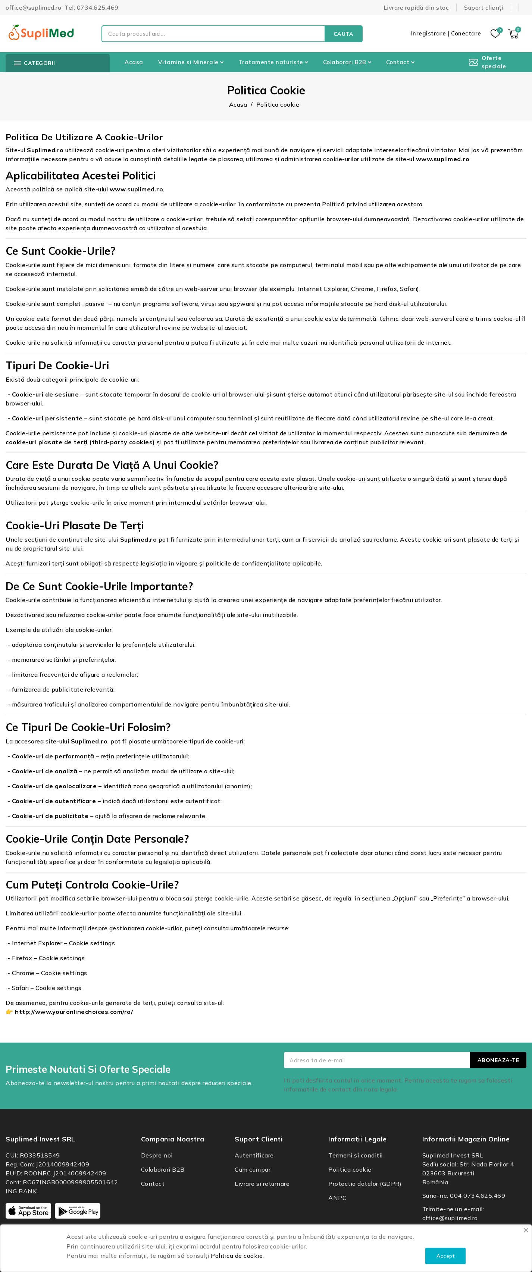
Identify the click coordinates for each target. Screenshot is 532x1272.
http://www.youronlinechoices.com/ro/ (74, 1011)
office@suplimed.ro (450, 1218)
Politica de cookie (237, 1255)
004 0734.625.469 (477, 1195)
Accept (445, 1256)
